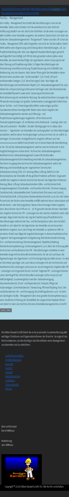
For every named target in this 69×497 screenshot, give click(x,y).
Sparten (55, 9)
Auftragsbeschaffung (19, 9)
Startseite (5, 9)
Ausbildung (21, 13)
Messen (8, 389)
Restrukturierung (8, 13)
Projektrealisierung (36, 9)
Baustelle (48, 9)
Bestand (62, 9)
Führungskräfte (32, 13)
